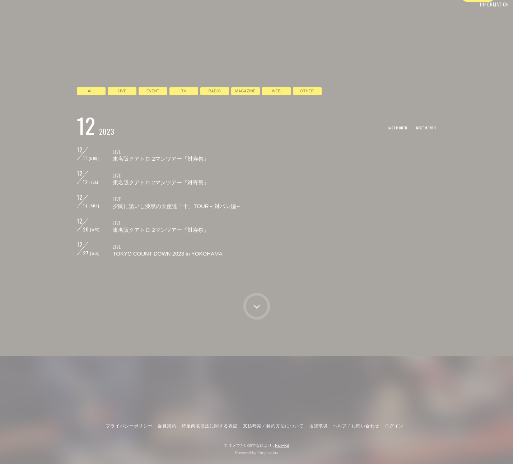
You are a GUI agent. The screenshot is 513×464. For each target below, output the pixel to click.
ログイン (477, 33)
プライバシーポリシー (129, 425)
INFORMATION (479, 20)
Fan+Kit (282, 445)
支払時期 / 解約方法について (273, 425)
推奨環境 (318, 425)
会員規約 (167, 425)
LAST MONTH (389, 127)
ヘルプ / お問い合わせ (356, 425)
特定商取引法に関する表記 (210, 425)
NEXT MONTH (423, 127)
